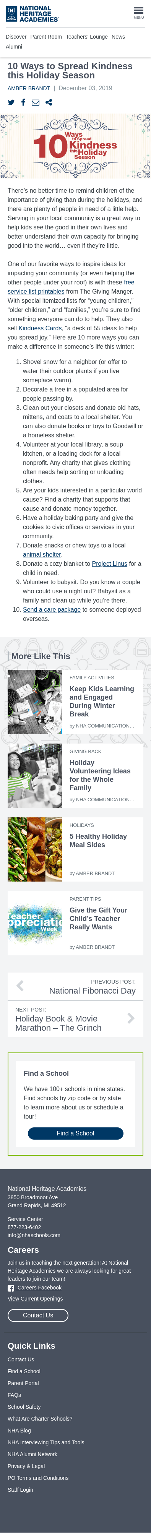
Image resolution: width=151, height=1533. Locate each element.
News (118, 37)
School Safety (24, 1407)
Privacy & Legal (26, 1466)
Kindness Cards (40, 328)
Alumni (14, 47)
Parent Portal (23, 1383)
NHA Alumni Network (32, 1454)
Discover (16, 37)
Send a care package (52, 609)
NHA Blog (19, 1430)
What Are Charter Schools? (40, 1419)
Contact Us (38, 1315)
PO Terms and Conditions (38, 1478)
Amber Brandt (29, 88)
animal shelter (42, 554)
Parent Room (46, 37)
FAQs (14, 1395)
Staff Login (20, 1490)
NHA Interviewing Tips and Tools (46, 1442)
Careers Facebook (35, 1288)
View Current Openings (35, 1299)
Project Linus (110, 563)
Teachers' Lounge (87, 37)
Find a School (75, 1133)
